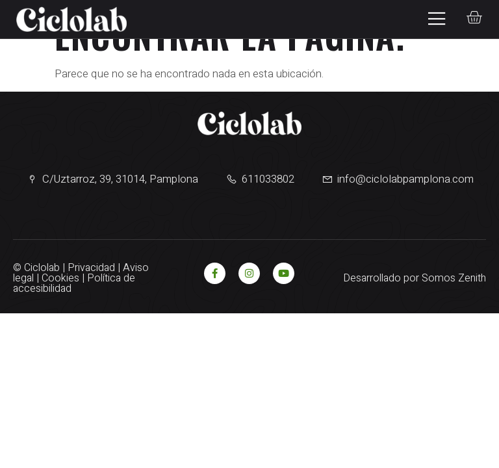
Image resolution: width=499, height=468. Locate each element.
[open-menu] (433, 19)
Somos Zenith (454, 278)
